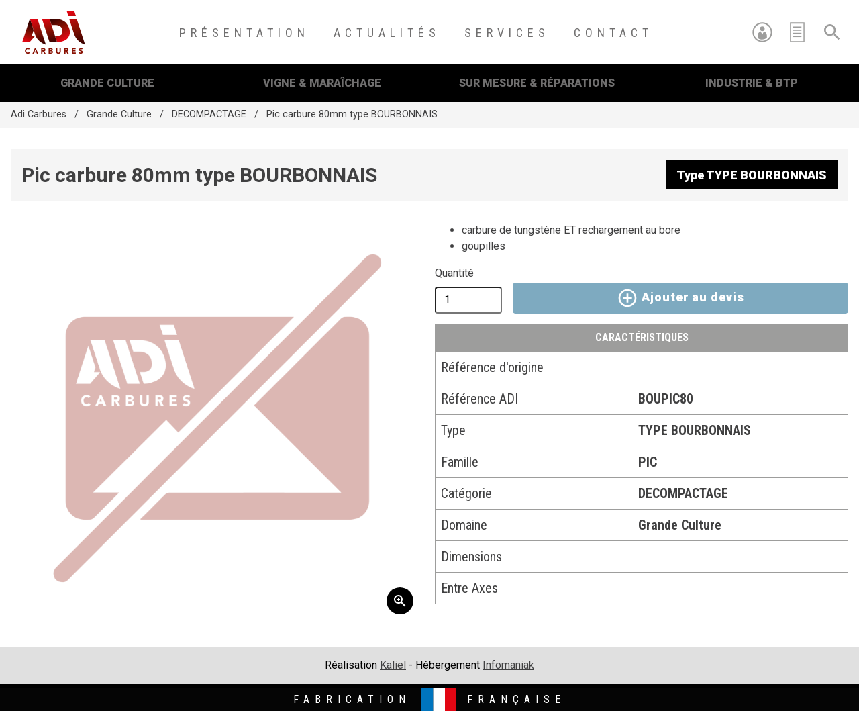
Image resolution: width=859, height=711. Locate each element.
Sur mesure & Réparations (537, 83)
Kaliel (393, 665)
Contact (613, 33)
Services (507, 33)
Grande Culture (107, 83)
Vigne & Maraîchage (322, 83)
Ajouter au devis (680, 298)
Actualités (387, 33)
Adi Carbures (38, 114)
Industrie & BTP (751, 83)
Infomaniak (508, 665)
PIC (647, 462)
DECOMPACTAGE (209, 114)
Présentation (244, 33)
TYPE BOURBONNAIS (694, 430)
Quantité (454, 273)
